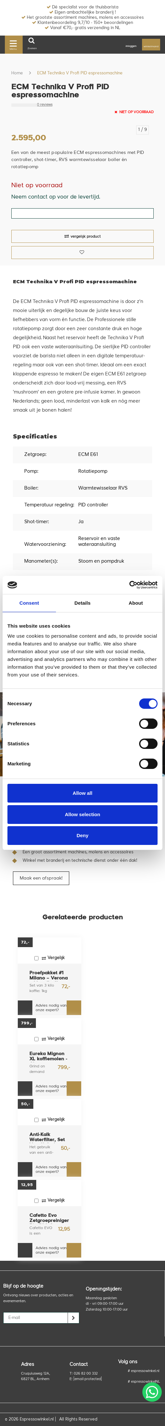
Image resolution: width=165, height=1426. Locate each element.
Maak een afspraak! (41, 878)
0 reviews (44, 105)
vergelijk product (82, 236)
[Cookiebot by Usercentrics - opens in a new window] (129, 585)
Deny (83, 835)
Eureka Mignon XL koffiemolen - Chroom (48, 1057)
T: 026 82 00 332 (84, 1374)
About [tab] (136, 603)
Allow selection (82, 814)
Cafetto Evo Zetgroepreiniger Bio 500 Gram (49, 1218)
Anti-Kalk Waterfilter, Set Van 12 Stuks (47, 1137)
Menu (13, 44)
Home (17, 73)
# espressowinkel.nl (143, 1371)
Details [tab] (82, 603)
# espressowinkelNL (144, 1382)
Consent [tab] (29, 603)
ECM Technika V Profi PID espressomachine (80, 73)
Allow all (83, 793)
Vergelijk (49, 958)
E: (86, 1379)
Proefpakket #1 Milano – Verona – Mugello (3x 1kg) (48, 976)
